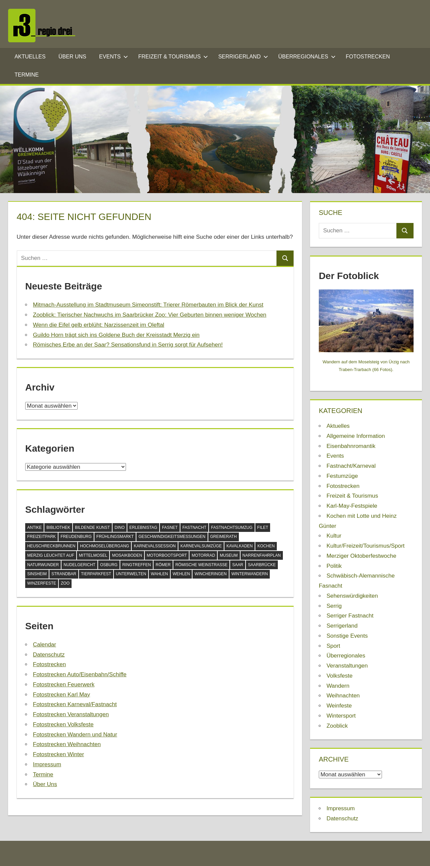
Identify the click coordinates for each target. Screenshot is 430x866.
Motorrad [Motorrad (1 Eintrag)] (203, 555)
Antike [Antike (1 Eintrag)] (34, 527)
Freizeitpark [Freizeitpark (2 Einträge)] (41, 536)
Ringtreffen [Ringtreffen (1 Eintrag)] (136, 564)
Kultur (334, 536)
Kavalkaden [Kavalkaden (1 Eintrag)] (239, 546)
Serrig (334, 606)
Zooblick (337, 726)
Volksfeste (340, 676)
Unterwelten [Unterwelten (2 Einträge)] (131, 574)
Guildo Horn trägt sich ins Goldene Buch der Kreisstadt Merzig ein (116, 335)
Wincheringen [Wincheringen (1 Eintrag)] (210, 574)
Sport (333, 646)
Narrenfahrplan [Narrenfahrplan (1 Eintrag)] (262, 555)
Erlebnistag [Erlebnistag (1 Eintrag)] (143, 527)
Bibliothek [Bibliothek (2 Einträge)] (58, 527)
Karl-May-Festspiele (352, 506)
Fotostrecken (368, 56)
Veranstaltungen (347, 666)
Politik (334, 566)
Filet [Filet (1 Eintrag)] (262, 527)
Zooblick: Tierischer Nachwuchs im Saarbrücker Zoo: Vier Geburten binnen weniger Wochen (149, 315)
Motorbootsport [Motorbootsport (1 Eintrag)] (167, 555)
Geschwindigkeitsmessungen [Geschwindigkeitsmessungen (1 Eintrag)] (171, 536)
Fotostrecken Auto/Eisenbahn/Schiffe (79, 674)
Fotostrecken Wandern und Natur (75, 734)
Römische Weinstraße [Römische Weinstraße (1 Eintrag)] (201, 564)
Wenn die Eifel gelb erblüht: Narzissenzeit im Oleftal (98, 325)
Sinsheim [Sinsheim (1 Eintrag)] (37, 574)
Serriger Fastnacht (350, 615)
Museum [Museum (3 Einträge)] (229, 555)
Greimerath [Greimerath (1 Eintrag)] (223, 536)
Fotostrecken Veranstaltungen (71, 714)
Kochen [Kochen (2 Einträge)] (265, 546)
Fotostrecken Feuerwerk (63, 684)
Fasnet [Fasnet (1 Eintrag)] (170, 527)
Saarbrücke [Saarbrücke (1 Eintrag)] (262, 564)
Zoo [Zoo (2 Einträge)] (65, 583)
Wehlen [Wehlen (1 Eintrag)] (181, 574)
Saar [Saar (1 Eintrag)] (237, 564)
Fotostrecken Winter (58, 754)
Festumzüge (342, 476)
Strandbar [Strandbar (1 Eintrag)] (63, 574)
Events (113, 56)
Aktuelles (29, 56)
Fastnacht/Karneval (351, 466)
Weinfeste (339, 705)
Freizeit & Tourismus (173, 56)
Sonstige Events (347, 636)
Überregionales (306, 56)
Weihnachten (343, 695)
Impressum (47, 764)
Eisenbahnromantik (351, 446)
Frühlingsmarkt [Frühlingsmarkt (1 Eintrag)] (115, 536)
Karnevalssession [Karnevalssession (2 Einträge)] (155, 546)
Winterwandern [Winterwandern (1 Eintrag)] (249, 574)
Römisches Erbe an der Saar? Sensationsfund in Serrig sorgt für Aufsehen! (128, 344)
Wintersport (341, 716)
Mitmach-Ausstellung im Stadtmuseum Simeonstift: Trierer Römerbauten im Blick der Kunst (148, 305)
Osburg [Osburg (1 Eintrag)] (109, 564)
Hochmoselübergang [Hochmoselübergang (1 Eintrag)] (104, 546)
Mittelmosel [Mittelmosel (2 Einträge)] (93, 555)
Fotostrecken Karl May (61, 694)
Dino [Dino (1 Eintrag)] (120, 527)
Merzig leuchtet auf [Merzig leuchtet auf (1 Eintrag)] (50, 555)
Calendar (44, 644)
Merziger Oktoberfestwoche (361, 556)
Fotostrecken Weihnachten (67, 744)
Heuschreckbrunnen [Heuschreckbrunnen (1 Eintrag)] (51, 546)
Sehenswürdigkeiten (352, 596)
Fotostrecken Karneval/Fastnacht (75, 704)
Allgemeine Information (356, 436)
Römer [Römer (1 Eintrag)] (163, 564)
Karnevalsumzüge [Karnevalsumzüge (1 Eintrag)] (201, 546)
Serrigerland (243, 56)
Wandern (338, 686)
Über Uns (72, 56)
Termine (26, 75)
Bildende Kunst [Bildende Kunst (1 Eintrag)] (92, 527)
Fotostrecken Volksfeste (63, 724)
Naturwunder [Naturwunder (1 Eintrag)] (43, 564)
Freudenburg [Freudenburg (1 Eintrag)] (76, 536)
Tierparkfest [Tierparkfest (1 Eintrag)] (96, 574)
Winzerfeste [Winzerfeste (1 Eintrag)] (41, 583)
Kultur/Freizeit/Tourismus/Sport (365, 546)
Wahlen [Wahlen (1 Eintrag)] (159, 574)
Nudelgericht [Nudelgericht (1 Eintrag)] (79, 564)
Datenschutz (49, 654)
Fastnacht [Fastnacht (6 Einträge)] (194, 527)
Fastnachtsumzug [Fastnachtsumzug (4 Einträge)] (231, 527)
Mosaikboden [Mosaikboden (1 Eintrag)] (127, 555)
